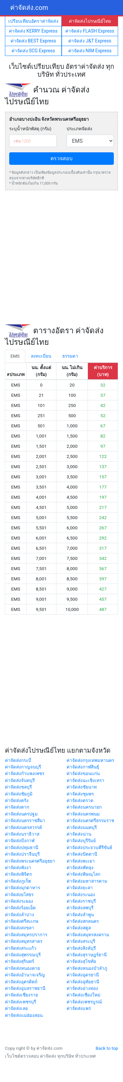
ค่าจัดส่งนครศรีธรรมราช (90, 820)
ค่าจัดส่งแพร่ (79, 1008)
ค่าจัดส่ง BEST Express (33, 40)
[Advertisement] (61, 257)
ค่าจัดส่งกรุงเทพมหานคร (90, 760)
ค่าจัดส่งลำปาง (19, 914)
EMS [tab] (15, 356)
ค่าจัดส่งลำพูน (80, 914)
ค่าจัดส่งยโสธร (19, 894)
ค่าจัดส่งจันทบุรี (20, 780)
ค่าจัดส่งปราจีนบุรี (22, 854)
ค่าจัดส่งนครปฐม (21, 814)
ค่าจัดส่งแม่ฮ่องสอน (24, 1015)
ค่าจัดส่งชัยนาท (82, 787)
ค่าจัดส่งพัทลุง (80, 867)
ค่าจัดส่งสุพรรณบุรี (23, 954)
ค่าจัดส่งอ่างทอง (82, 988)
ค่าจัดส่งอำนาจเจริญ (25, 974)
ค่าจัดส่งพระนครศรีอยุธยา (30, 861)
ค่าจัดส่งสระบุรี (81, 941)
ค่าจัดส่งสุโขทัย (81, 961)
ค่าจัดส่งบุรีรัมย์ (81, 840)
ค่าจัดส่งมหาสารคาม (87, 881)
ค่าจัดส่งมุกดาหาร (22, 887)
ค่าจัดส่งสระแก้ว (20, 948)
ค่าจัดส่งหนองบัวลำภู (87, 968)
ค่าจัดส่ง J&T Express (89, 40)
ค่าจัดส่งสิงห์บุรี (81, 948)
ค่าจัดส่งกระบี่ (18, 760)
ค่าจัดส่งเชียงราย (21, 994)
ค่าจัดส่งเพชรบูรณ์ (84, 1001)
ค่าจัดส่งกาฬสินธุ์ (83, 766)
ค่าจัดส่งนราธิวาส (22, 834)
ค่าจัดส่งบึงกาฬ (19, 840)
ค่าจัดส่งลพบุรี (80, 907)
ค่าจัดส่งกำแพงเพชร (24, 773)
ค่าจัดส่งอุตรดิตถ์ (21, 981)
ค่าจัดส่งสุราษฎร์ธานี (87, 954)
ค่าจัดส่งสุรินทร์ (19, 961)
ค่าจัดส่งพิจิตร (18, 874)
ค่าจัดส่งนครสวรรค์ (23, 827)
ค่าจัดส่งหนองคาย (22, 968)
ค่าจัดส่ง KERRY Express (33, 31)
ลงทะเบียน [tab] (41, 356)
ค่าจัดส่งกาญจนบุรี (23, 766)
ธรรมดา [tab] (70, 356)
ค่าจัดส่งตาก (17, 807)
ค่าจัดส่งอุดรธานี (83, 974)
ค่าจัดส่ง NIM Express (90, 50)
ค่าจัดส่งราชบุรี (81, 901)
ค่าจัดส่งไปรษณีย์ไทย (90, 21)
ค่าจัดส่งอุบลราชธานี (25, 988)
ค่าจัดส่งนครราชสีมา (25, 820)
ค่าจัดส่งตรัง (17, 800)
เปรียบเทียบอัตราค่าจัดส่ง (33, 21)
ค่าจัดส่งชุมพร (80, 793)
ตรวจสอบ (61, 158)
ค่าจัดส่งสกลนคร (83, 921)
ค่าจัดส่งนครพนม (83, 814)
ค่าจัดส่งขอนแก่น (83, 773)
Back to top (107, 1048)
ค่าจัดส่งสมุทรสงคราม (88, 934)
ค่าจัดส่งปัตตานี (82, 854)
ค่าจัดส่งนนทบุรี (82, 827)
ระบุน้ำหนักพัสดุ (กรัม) (30, 128)
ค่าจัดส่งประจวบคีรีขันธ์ (89, 847)
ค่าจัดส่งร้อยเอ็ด (20, 907)
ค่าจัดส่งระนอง (81, 894)
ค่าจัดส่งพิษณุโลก (83, 874)
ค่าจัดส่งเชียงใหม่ (83, 994)
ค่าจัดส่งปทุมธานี (21, 847)
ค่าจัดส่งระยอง (19, 901)
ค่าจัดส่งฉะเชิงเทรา (85, 780)
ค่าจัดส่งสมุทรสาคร (23, 941)
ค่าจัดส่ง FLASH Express (89, 31)
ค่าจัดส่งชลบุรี (18, 787)
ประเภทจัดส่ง (79, 128)
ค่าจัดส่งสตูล (79, 927)
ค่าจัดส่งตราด (80, 800)
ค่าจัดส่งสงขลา (19, 927)
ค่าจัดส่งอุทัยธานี (83, 981)
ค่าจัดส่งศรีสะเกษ (21, 921)
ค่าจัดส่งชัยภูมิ (18, 793)
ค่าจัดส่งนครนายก (84, 807)
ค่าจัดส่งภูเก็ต (18, 881)
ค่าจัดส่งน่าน (79, 834)
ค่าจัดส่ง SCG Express (33, 50)
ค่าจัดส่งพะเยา (81, 861)
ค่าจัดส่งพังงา (18, 867)
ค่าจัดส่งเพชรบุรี (20, 1001)
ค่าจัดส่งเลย (16, 1008)
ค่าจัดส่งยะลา (80, 887)
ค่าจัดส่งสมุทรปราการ (26, 934)
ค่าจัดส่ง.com (29, 8)
